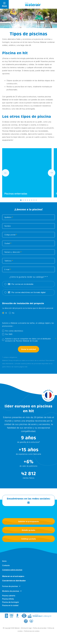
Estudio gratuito (28, 530)
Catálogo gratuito (28, 539)
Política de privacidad (39, 630)
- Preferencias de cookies (31, 633)
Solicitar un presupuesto (28, 521)
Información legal (26, 630)
